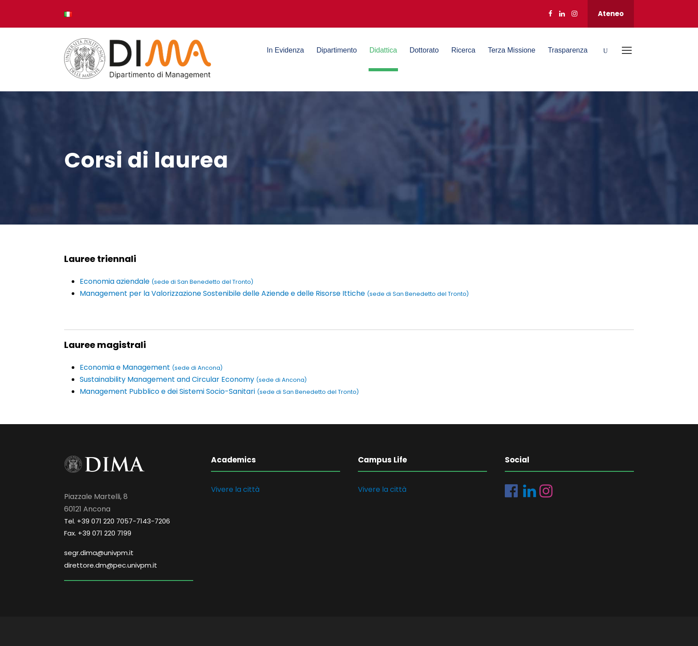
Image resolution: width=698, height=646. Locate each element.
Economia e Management (151, 367)
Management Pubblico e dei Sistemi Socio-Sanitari (219, 391)
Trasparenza (568, 50)
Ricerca (463, 50)
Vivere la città (235, 489)
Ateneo (611, 13)
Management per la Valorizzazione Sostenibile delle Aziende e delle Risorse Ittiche (274, 293)
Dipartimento (337, 50)
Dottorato (424, 50)
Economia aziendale (166, 281)
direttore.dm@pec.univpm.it (110, 565)
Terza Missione (512, 50)
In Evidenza (285, 50)
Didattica (383, 50)
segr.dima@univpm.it (99, 552)
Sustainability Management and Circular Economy (168, 379)
